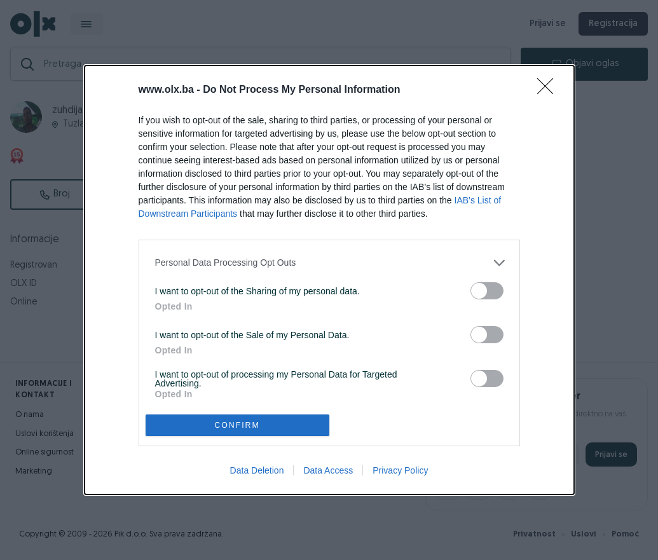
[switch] (487, 290)
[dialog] (329, 280)
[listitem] (329, 263)
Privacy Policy (400, 470)
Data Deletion (257, 470)
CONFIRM (237, 425)
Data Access (328, 470)
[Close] (549, 90)
